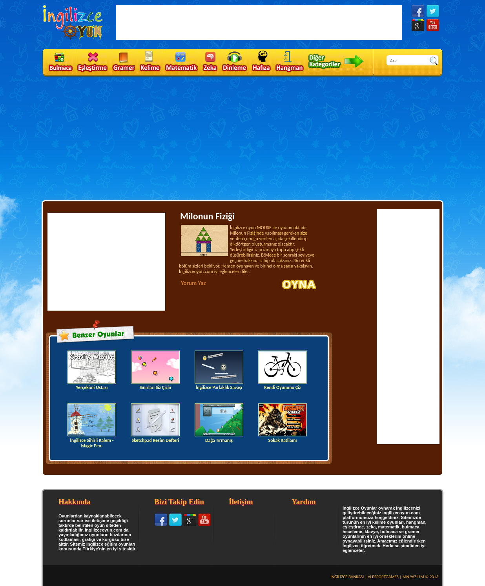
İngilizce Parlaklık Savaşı (219, 370)
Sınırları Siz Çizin (155, 370)
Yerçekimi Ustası (91, 370)
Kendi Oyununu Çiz (282, 370)
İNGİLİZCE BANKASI (347, 576)
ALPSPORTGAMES (383, 576)
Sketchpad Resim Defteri (155, 423)
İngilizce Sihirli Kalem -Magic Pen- (91, 426)
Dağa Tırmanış (219, 423)
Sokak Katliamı (282, 423)
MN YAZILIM (413, 576)
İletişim (241, 501)
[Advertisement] (242, 136)
